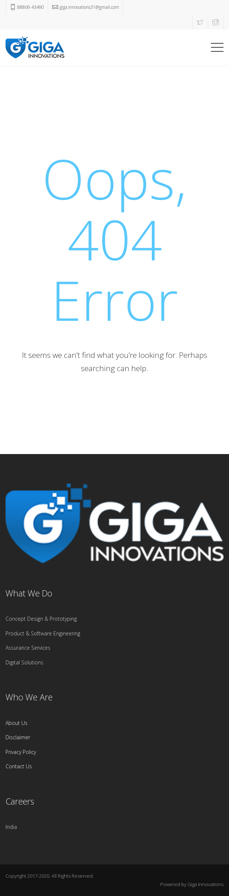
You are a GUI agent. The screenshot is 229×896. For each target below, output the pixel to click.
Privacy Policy (21, 751)
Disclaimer (18, 737)
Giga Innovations (205, 884)
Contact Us (19, 766)
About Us (17, 722)
